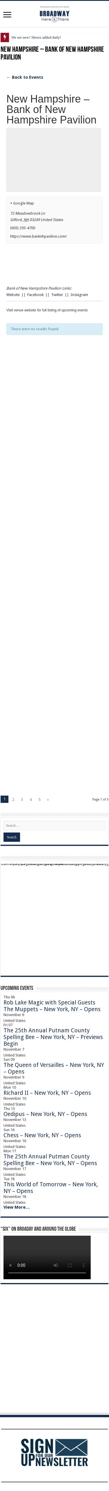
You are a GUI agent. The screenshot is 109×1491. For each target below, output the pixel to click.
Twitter (57, 295)
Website (13, 295)
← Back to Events (24, 77)
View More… (16, 1207)
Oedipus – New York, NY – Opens (45, 1114)
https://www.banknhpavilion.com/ (38, 236)
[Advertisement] (54, 417)
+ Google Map (22, 203)
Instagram (79, 295)
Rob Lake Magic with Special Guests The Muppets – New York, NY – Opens (52, 1006)
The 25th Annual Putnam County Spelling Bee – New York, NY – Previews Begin (53, 1037)
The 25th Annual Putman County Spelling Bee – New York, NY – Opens (50, 1160)
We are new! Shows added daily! (36, 37)
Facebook (35, 295)
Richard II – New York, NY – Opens (47, 1093)
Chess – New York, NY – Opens (42, 1135)
